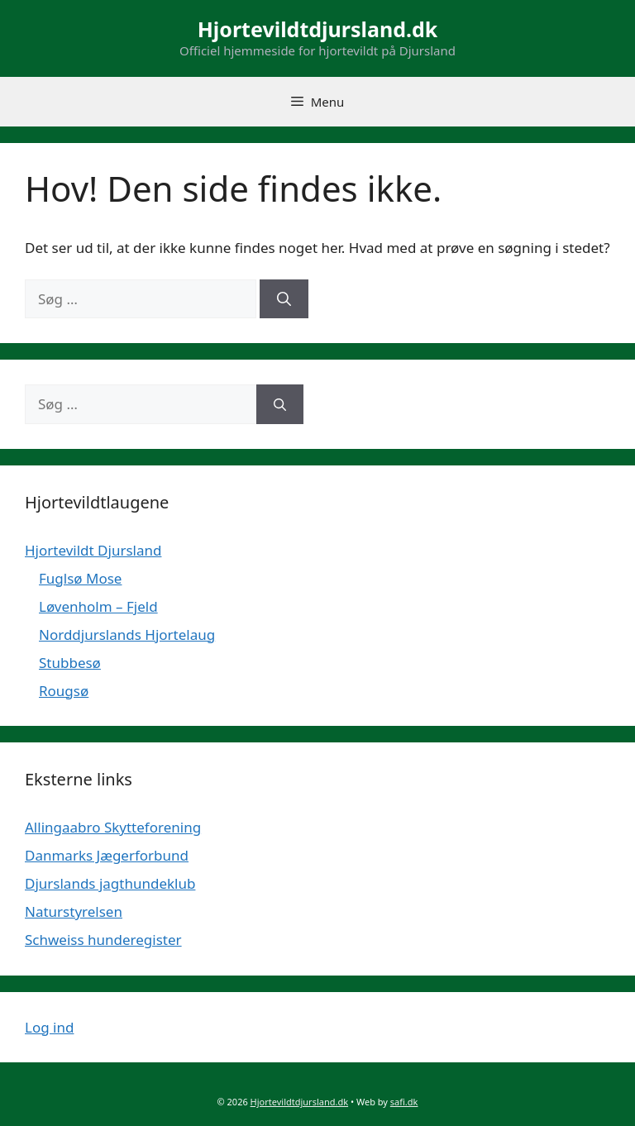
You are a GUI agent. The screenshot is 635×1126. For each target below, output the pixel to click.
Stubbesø (70, 662)
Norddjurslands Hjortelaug (127, 634)
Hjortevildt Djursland (93, 550)
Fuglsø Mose (80, 578)
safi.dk (404, 1101)
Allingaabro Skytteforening (113, 827)
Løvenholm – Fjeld (98, 606)
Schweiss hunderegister (103, 939)
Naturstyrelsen (73, 911)
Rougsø (63, 690)
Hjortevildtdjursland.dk (318, 29)
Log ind (49, 1027)
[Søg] (284, 299)
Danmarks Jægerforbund (107, 855)
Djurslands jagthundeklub (110, 883)
